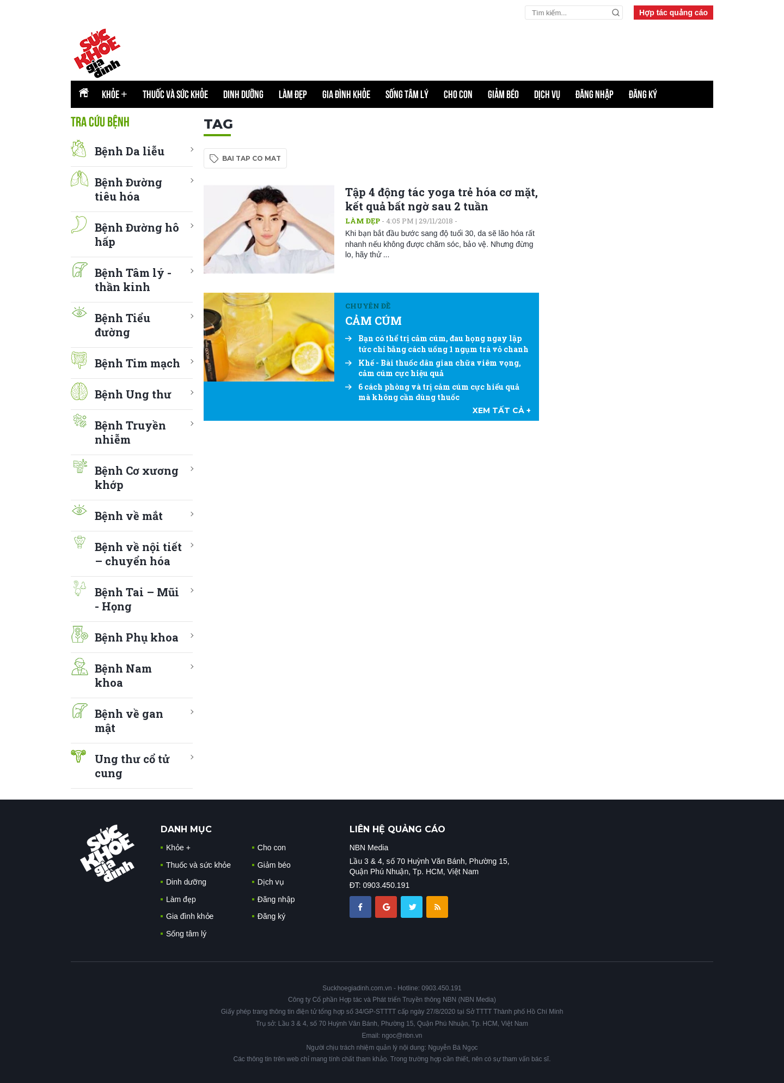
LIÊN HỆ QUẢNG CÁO (397, 829)
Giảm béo (503, 94)
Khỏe (114, 94)
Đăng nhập (594, 94)
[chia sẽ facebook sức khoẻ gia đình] (361, 906)
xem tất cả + (502, 410)
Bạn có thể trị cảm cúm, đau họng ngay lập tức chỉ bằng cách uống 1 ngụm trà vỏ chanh (437, 343)
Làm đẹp (293, 94)
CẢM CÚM (373, 320)
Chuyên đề (367, 306)
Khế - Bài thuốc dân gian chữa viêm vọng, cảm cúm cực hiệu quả (433, 368)
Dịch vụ (547, 94)
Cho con (458, 94)
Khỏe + (178, 847)
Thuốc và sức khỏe (175, 94)
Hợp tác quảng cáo (673, 12)
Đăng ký (643, 94)
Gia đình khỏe (346, 94)
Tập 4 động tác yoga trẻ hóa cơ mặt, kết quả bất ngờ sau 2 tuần (441, 199)
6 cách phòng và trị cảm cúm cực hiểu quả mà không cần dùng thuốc (432, 392)
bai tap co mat (251, 158)
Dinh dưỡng (243, 94)
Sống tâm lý (406, 94)
